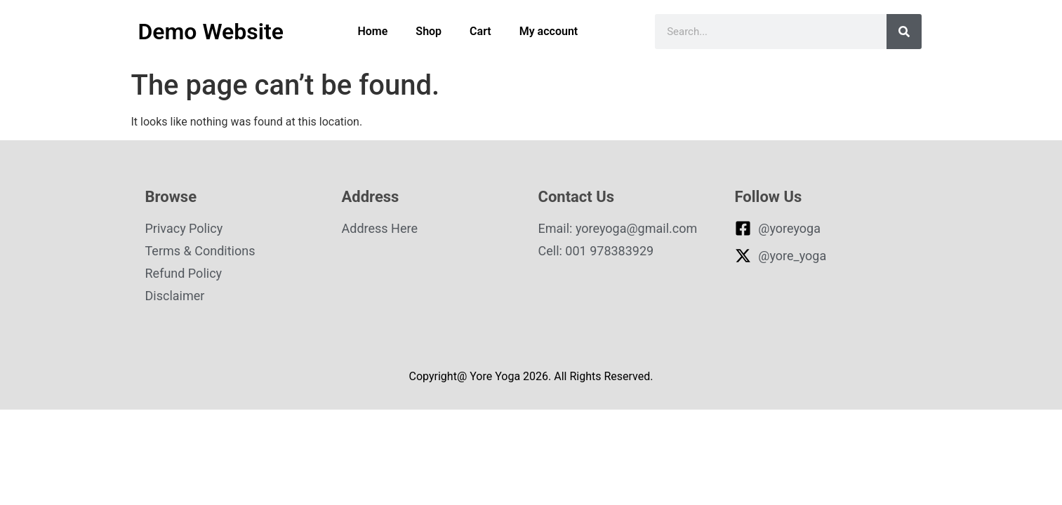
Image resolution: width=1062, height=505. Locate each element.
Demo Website (211, 31)
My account (548, 31)
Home (372, 31)
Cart (480, 31)
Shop (429, 31)
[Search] (904, 31)
